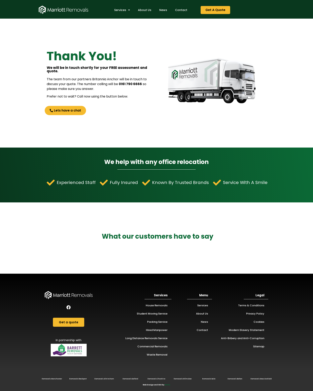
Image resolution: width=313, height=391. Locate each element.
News (163, 10)
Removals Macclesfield (261, 379)
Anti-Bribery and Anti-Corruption (242, 338)
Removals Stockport (78, 379)
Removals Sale (208, 379)
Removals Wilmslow (183, 379)
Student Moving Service (152, 314)
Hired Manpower (156, 330)
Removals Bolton (235, 379)
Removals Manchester (52, 379)
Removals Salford (130, 379)
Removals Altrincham (104, 379)
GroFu (167, 385)
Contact (181, 10)
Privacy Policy (255, 314)
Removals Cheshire (156, 379)
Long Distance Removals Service (146, 338)
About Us (144, 10)
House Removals (156, 305)
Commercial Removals (152, 346)
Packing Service (157, 322)
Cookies (259, 322)
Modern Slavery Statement (246, 330)
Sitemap (258, 346)
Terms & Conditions (251, 305)
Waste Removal (157, 355)
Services (122, 10)
